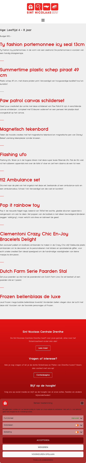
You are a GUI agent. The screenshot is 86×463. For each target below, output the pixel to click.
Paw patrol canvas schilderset (32, 100)
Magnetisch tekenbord (24, 129)
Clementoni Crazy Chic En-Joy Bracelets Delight (34, 236)
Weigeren (43, 447)
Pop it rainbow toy (20, 205)
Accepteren (43, 440)
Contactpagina (43, 375)
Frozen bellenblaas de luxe (30, 296)
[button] (82, 403)
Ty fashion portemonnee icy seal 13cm (42, 44)
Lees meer (43, 348)
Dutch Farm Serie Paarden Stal (33, 271)
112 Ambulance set (20, 180)
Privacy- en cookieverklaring (43, 460)
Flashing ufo (13, 154)
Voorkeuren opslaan (43, 454)
